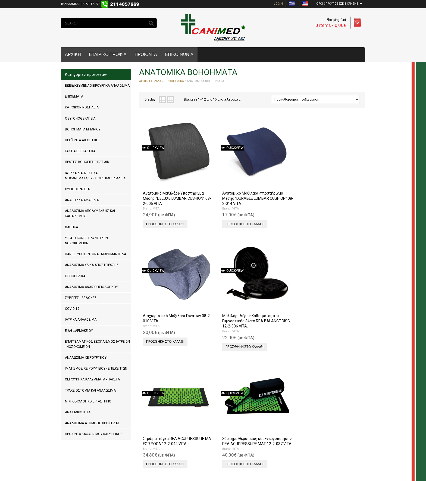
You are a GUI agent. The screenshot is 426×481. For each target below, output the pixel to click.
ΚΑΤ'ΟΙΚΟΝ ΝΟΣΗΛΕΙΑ (82, 107)
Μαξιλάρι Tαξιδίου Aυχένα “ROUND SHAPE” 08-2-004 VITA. (278, 386)
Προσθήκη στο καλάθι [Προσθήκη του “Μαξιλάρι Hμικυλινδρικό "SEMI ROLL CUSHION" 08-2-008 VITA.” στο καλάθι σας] (164, 412)
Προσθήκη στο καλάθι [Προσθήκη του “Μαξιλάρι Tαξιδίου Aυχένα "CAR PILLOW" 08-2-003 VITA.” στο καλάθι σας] (221, 406)
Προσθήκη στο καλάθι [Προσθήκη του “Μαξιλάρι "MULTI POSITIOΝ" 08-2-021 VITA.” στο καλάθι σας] (277, 301)
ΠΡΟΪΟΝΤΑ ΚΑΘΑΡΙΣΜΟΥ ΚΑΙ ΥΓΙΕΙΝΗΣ (94, 434)
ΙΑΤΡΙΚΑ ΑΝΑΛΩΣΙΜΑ (80, 319)
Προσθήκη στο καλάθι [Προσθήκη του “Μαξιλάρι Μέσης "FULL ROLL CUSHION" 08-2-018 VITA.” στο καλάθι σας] (334, 406)
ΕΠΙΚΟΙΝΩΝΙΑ (179, 54)
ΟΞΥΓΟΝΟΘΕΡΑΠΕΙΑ (80, 118)
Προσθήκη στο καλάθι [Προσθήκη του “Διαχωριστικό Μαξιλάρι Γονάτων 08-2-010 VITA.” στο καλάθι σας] (277, 196)
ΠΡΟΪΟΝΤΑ (145, 54)
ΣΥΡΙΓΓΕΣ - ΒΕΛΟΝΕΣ (81, 298)
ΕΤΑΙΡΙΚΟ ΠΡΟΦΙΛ (108, 54)
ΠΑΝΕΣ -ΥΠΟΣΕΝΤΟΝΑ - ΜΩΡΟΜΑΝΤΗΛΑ (95, 254)
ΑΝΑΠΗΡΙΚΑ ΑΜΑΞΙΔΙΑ (82, 200)
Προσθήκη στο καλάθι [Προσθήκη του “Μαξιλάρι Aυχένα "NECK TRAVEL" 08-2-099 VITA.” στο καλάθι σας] (334, 301)
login (278, 3)
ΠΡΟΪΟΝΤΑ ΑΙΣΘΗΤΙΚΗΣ (83, 140)
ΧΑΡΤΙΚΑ (71, 227)
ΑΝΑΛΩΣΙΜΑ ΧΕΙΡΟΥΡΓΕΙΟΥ (85, 358)
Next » (161, 435)
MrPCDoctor (134, 459)
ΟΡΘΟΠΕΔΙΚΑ (75, 276)
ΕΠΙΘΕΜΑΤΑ (74, 96)
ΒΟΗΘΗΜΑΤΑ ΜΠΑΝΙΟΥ (83, 129)
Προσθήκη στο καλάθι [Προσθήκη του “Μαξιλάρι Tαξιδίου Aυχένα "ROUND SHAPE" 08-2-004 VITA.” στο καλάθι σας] (277, 412)
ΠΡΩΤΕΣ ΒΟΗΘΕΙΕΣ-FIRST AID (87, 162)
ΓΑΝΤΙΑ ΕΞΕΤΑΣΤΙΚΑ (80, 151)
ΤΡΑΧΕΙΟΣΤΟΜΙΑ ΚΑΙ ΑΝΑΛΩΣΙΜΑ (90, 390)
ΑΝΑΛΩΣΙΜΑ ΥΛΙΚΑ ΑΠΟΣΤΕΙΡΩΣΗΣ (92, 265)
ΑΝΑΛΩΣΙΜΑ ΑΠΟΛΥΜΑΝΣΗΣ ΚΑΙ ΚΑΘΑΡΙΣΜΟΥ (90, 213)
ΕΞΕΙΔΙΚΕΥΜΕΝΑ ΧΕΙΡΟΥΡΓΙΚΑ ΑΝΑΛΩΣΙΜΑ (97, 86)
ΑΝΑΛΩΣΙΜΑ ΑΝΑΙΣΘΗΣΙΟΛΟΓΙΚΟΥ (91, 287)
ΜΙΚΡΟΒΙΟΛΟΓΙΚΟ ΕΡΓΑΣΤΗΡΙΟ (88, 401)
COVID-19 (72, 309)
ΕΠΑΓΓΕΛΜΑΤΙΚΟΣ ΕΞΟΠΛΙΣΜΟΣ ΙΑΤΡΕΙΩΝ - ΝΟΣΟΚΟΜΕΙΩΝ (97, 344)
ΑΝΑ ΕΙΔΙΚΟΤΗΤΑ (77, 412)
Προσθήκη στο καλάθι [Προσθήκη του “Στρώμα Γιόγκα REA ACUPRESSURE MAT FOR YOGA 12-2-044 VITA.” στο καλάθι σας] (164, 306)
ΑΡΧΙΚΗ (73, 54)
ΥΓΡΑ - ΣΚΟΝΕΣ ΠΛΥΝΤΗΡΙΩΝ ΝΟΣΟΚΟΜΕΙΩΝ (86, 240)
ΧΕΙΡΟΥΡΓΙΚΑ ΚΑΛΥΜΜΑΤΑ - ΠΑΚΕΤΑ (92, 379)
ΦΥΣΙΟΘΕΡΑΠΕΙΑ (77, 189)
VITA (155, 191)
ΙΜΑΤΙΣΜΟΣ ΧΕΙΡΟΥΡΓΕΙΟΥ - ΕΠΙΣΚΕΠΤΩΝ (96, 368)
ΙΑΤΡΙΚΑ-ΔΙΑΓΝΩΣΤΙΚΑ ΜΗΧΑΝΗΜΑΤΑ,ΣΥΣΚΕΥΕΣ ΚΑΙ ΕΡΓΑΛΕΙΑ (95, 175)
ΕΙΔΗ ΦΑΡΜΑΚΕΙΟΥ (79, 331)
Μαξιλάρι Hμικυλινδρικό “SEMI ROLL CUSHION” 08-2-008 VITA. (166, 386)
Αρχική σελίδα (150, 81)
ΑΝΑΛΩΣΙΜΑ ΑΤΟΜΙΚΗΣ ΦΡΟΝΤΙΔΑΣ (92, 423)
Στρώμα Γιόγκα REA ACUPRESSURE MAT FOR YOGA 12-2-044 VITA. (163, 280)
